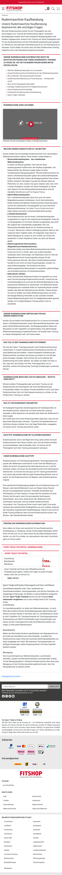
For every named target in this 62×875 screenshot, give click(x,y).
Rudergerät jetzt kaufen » (12, 676)
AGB (4, 796)
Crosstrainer (8, 821)
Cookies (6, 800)
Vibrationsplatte (38, 862)
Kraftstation (8, 830)
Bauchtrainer (37, 854)
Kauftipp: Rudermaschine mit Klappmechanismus (27, 87)
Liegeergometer (38, 842)
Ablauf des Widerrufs (39, 809)
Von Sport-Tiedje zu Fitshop (12, 720)
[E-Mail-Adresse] (25, 686)
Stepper (6, 850)
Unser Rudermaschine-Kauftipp (19, 89)
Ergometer (36, 821)
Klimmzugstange (39, 858)
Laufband (7, 826)
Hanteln (36, 838)
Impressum (36, 800)
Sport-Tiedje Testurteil (16, 95)
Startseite (5, 15)
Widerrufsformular (9, 809)
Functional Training (10, 854)
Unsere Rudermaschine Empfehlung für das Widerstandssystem (32, 73)
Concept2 (11, 230)
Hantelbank (37, 834)
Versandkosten (8, 805)
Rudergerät (37, 826)
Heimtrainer (8, 846)
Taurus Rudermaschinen (44, 208)
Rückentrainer (9, 858)
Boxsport (7, 842)
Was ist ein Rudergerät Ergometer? (21, 84)
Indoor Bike (8, 838)
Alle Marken (8, 868)
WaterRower (20, 192)
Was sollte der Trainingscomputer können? (24, 76)
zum (8, 785)
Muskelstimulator (10, 862)
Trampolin (36, 830)
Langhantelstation (39, 850)
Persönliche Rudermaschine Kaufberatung (24, 92)
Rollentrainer (37, 846)
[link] (3, 697)
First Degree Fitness (37, 192)
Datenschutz (36, 796)
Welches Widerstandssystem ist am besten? (25, 70)
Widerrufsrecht (37, 805)
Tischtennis (8, 834)
